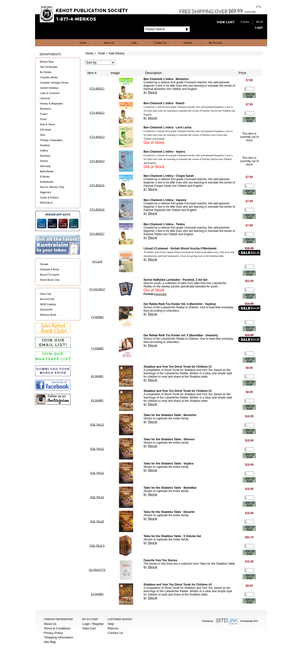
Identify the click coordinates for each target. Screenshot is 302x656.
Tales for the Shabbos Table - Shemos (169, 439)
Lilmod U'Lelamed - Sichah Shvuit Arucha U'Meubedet (180, 248)
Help (134, 42)
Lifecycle (45, 98)
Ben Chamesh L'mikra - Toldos (164, 224)
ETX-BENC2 (97, 112)
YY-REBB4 (97, 317)
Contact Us (160, 42)
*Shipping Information (58, 637)
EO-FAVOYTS (97, 569)
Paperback (160, 294)
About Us (109, 42)
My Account (215, 42)
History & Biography (51, 103)
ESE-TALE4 (97, 497)
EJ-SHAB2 (97, 400)
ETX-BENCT (97, 233)
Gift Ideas (45, 129)
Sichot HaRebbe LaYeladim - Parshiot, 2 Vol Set (175, 279)
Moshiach (45, 108)
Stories (44, 160)
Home (83, 42)
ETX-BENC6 (97, 209)
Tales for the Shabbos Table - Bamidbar (170, 487)
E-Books (45, 176)
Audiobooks (47, 181)
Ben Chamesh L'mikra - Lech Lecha (167, 127)
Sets (42, 134)
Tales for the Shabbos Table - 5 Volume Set (172, 536)
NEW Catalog (48, 304)
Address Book (48, 314)
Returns (113, 628)
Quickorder (46, 309)
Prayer (44, 113)
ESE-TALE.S (97, 545)
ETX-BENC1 (97, 88)
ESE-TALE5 (97, 521)
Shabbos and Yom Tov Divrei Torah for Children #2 (178, 391)
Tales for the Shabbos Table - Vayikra (169, 463)
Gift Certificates (49, 67)
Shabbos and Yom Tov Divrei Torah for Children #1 (178, 366)
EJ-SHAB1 (97, 376)
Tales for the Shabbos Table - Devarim (169, 512)
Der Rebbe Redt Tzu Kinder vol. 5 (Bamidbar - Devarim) (181, 335)
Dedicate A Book (49, 269)
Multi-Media (47, 171)
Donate (188, 42)
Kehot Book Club (50, 279)
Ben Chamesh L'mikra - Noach (164, 103)
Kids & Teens (47, 124)
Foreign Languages (51, 140)
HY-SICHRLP (97, 289)
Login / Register (93, 624)
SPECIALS (46, 202)
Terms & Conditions (57, 628)
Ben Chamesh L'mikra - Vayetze (165, 200)
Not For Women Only (52, 187)
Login (259, 27)
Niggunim (45, 192)
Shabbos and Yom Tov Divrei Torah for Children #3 (178, 584)
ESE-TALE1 (97, 424)
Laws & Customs (50, 93)
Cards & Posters (49, 197)
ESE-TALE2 (97, 448)
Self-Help (45, 166)
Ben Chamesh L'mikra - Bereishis (166, 79)
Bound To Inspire (49, 274)
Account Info (47, 299)
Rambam (45, 155)
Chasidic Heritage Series (54, 82)
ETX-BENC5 (97, 185)
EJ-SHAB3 (97, 594)
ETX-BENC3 (97, 137)
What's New (47, 61)
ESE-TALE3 (97, 473)
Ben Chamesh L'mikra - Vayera (164, 151)
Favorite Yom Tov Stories (160, 560)
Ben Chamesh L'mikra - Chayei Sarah (169, 176)
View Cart (45, 293)
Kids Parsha (116, 53)
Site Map (50, 642)
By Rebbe (45, 72)
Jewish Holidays (49, 87)
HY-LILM (97, 261)
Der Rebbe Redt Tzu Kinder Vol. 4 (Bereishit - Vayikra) (180, 304)
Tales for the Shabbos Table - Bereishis (170, 415)
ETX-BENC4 (97, 161)
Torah (43, 119)
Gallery (44, 150)
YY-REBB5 (97, 348)
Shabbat (45, 145)
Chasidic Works (49, 77)
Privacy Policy (53, 633)
